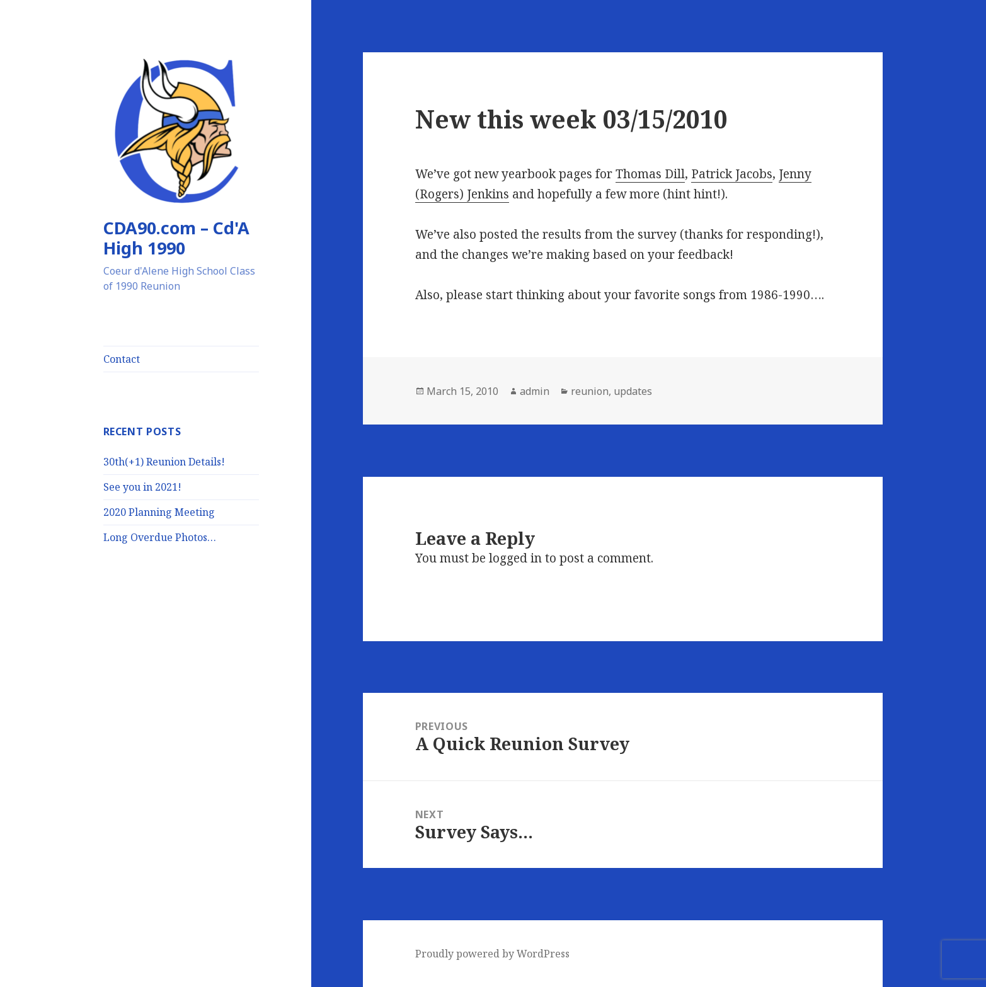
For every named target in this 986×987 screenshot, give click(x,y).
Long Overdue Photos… (159, 537)
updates (633, 391)
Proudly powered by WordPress (492, 954)
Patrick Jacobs (731, 174)
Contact (121, 359)
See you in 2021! (142, 487)
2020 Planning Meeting (159, 512)
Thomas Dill (650, 174)
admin (534, 391)
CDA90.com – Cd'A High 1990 (176, 238)
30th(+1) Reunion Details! (164, 462)
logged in (515, 558)
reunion (590, 391)
